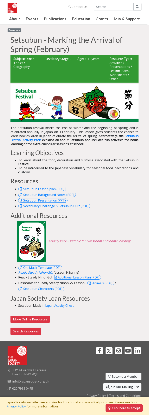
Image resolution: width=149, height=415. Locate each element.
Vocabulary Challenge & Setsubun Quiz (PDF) (55, 206)
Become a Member (123, 376)
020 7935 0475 (22, 388)
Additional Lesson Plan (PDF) (78, 277)
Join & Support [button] (126, 19)
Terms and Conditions (125, 396)
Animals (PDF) (102, 283)
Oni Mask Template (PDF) (41, 268)
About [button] (14, 19)
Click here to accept (124, 408)
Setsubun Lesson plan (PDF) (43, 189)
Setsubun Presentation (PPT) (44, 200)
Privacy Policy (96, 396)
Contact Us (77, 7)
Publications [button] (55, 19)
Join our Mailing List (122, 387)
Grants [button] (102, 19)
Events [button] (32, 19)
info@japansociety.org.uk (30, 381)
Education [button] (81, 19)
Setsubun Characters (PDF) (42, 289)
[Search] (113, 6)
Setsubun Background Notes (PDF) (48, 195)
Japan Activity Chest (59, 305)
